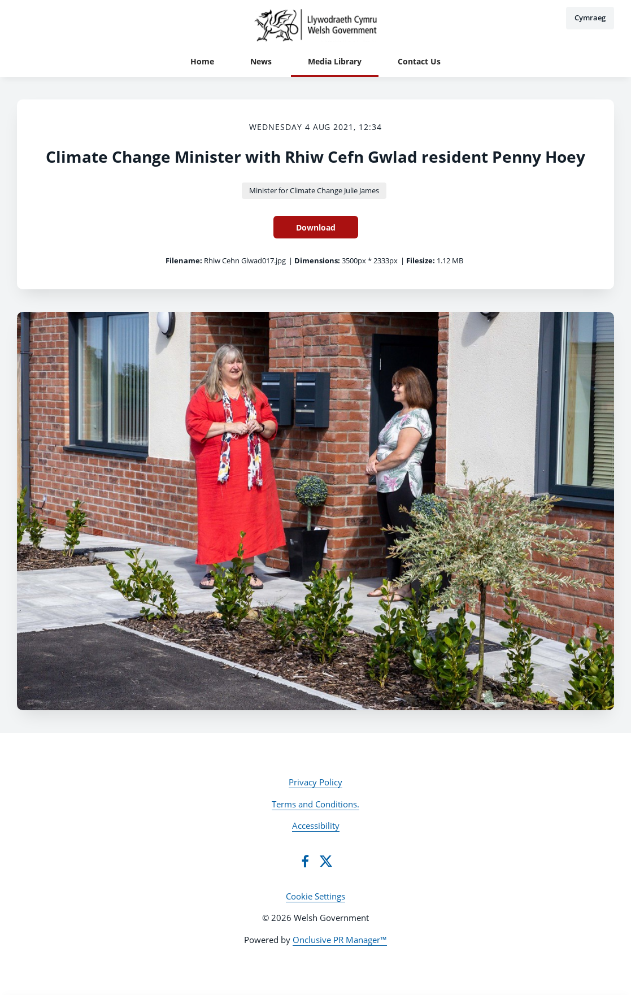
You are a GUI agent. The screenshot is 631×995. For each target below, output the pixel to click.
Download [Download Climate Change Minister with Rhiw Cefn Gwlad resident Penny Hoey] (316, 227)
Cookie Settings (315, 896)
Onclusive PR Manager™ (340, 939)
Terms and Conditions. (315, 804)
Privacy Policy (315, 782)
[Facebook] (305, 861)
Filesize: (420, 260)
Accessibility (316, 825)
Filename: (184, 260)
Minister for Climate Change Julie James (314, 190)
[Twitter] (326, 861)
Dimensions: (317, 260)
